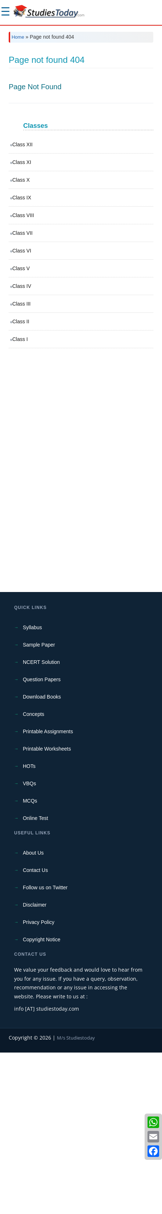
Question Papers (42, 841)
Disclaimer (34, 1066)
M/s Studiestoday (76, 1199)
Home (18, 37)
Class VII (22, 394)
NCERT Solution (41, 823)
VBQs (29, 945)
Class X (21, 341)
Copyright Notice (42, 1101)
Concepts (33, 875)
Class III (21, 465)
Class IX (21, 359)
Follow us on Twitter (45, 1049)
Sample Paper (39, 806)
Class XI (21, 324)
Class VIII (23, 377)
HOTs (29, 927)
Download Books (42, 858)
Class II (20, 483)
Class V (21, 430)
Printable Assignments (48, 893)
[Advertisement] (81, 132)
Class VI (21, 412)
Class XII (22, 306)
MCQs (30, 962)
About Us (33, 1014)
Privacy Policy (38, 1083)
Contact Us (35, 1031)
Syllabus (32, 789)
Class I (20, 501)
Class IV (21, 447)
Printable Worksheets (47, 910)
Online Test (35, 979)
